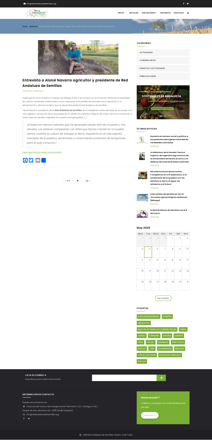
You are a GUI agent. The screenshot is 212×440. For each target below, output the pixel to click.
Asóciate (149, 415)
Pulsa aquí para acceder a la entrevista (42, 152)
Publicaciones (148, 76)
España (167, 336)
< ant (67, 180)
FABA (140, 342)
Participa (179, 13)
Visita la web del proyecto (162, 109)
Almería (167, 317)
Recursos (165, 13)
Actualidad (146, 52)
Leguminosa (165, 349)
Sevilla (142, 361)
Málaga (179, 349)
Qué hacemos (149, 13)
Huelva (142, 349)
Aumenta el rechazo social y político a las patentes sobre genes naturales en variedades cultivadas (169, 139)
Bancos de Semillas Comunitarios (157, 329)
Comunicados (148, 60)
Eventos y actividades (152, 68)
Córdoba (154, 336)
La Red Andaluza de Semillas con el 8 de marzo (168, 212)
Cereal (141, 336)
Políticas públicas (170, 355)
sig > (87, 180)
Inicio (123, 13)
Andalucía (144, 323)
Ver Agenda (163, 298)
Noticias (134, 13)
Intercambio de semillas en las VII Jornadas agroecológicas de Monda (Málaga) (168, 197)
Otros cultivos (147, 355)
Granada (163, 342)
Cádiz (183, 329)
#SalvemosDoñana (148, 317)
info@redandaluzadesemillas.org (40, 414)
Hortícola (178, 342)
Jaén (151, 349)
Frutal (150, 342)
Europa (179, 336)
